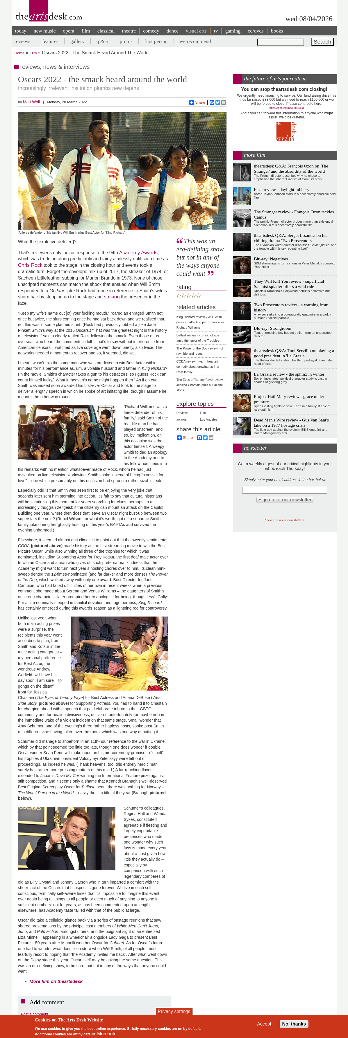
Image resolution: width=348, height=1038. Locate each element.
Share (197, 102)
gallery (77, 41)
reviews (23, 41)
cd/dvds (256, 31)
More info (107, 1033)
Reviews (182, 413)
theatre (129, 31)
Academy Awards (138, 252)
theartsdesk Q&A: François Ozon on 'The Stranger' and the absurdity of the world (291, 168)
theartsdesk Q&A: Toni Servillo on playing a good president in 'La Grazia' (294, 353)
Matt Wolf (31, 102)
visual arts (196, 31)
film (85, 31)
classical (106, 31)
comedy (151, 31)
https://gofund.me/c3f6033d (287, 107)
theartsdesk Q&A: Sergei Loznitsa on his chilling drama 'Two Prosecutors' (290, 238)
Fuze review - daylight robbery (281, 189)
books (277, 31)
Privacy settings (174, 1011)
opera (68, 31)
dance (173, 31)
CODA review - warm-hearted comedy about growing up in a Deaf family (197, 367)
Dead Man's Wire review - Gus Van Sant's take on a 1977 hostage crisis (291, 422)
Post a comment (34, 1014)
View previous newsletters (284, 520)
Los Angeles (208, 419)
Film (33, 53)
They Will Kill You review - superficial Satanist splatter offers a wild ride (289, 284)
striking (111, 297)
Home (20, 53)
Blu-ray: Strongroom (272, 328)
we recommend (195, 41)
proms (126, 41)
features (50, 41)
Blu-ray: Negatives (271, 258)
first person (156, 41)
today (20, 31)
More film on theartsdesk (56, 981)
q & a (102, 41)
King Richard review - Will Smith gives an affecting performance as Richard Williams (200, 322)
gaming (232, 31)
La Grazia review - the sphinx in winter (289, 374)
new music (45, 31)
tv (216, 31)
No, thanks (294, 1023)
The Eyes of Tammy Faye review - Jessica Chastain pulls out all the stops (200, 385)
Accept (264, 1023)
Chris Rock (30, 265)
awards (181, 419)
